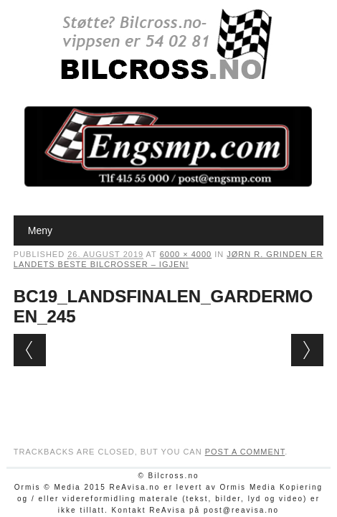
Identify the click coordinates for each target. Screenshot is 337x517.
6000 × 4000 (186, 254)
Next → (307, 350)
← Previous (30, 350)
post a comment (245, 451)
